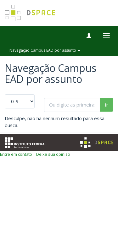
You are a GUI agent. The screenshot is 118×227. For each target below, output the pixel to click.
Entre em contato (16, 154)
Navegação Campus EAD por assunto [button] (44, 50)
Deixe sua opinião (53, 154)
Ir (106, 105)
